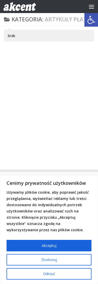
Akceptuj (49, 245)
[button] (91, 20)
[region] (49, 229)
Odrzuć (49, 273)
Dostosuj (49, 259)
